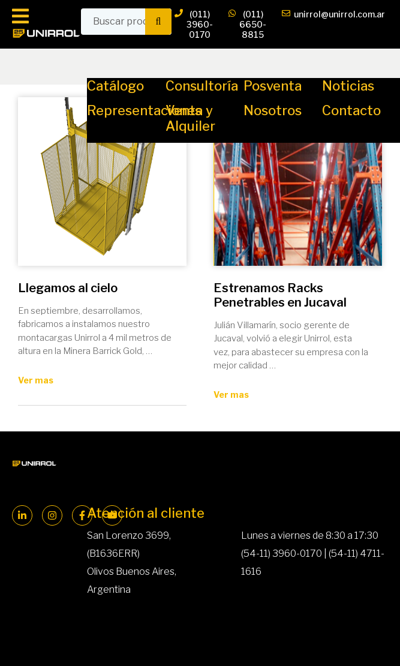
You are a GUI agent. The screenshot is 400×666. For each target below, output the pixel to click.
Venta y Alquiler (190, 118)
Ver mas (35, 380)
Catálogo (115, 86)
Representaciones (144, 110)
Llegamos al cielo (68, 288)
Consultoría (202, 86)
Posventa (272, 86)
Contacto (351, 110)
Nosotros (272, 110)
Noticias (348, 86)
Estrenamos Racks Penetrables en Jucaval (280, 295)
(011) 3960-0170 (194, 24)
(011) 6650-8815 (247, 24)
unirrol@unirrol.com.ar (333, 24)
